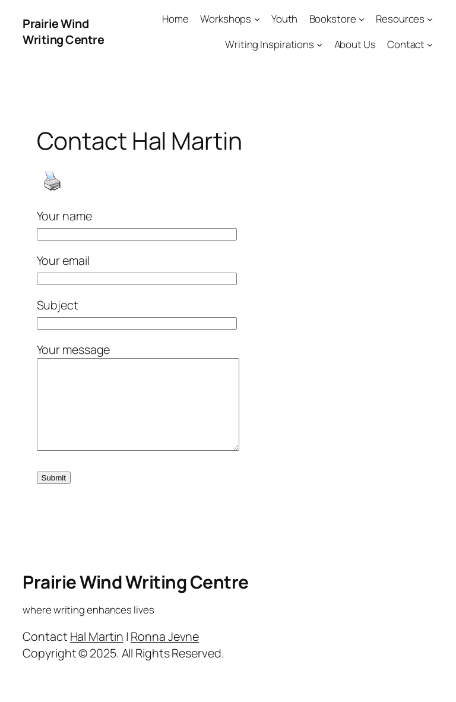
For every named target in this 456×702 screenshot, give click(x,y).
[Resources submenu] (430, 19)
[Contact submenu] (430, 45)
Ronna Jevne (165, 654)
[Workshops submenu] (257, 19)
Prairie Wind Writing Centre (63, 31)
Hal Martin (97, 654)
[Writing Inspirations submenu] (319, 45)
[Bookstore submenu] (362, 19)
